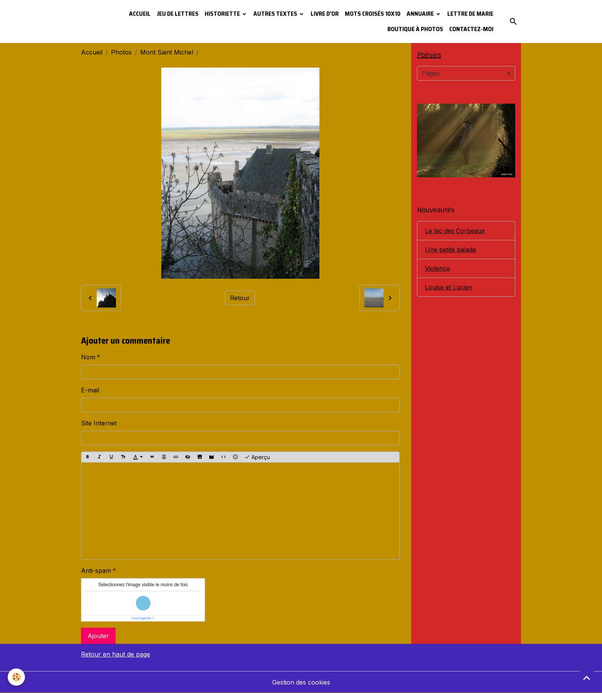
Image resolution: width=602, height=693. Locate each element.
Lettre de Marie (470, 13)
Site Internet (99, 423)
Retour (240, 298)
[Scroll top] (586, 677)
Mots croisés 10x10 (372, 13)
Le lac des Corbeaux (455, 231)
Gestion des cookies (301, 682)
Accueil (139, 13)
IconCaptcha (141, 618)
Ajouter (98, 636)
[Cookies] (16, 677)
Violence (437, 268)
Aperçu (257, 457)
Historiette (223, 13)
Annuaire (421, 13)
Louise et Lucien (448, 287)
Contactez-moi (471, 29)
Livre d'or (325, 13)
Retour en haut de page (115, 654)
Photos (121, 52)
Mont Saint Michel (166, 52)
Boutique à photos (415, 29)
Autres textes (275, 13)
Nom (88, 357)
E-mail (90, 390)
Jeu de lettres (177, 13)
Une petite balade (450, 249)
